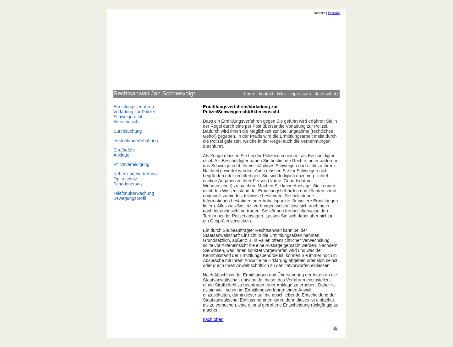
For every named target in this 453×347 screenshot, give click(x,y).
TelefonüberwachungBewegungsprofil (133, 196)
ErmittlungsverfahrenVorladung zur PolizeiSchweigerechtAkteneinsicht (134, 114)
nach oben (213, 319)
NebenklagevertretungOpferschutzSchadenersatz (135, 178)
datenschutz (327, 93)
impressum (300, 93)
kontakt (266, 93)
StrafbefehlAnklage (124, 152)
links (281, 93)
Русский (334, 13)
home (249, 93)
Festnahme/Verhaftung (135, 140)
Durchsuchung (127, 131)
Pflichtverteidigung (131, 164)
